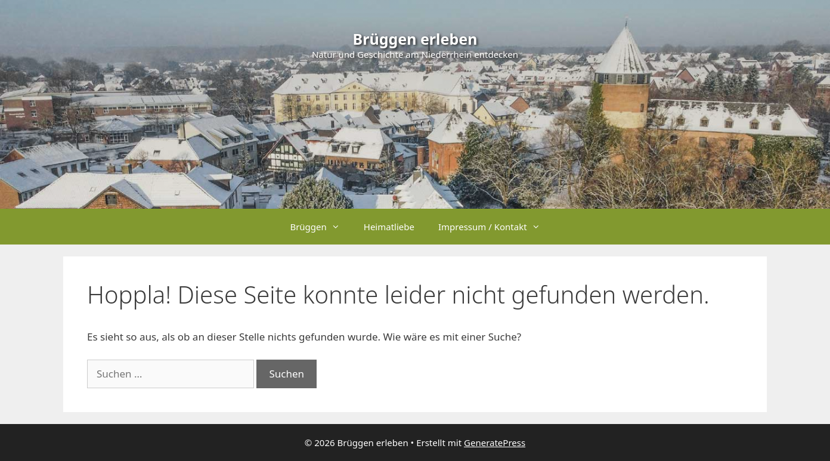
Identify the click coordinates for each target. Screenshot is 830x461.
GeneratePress (494, 442)
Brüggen (320, 227)
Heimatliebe (389, 227)
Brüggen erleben (415, 39)
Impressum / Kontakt (495, 227)
